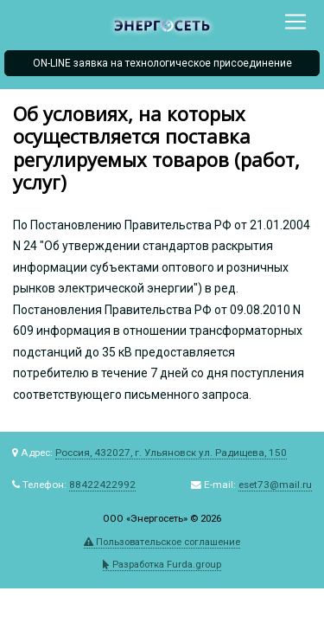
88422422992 (102, 484)
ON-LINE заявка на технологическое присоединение (162, 63)
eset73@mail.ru (275, 484)
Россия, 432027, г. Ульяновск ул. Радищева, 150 (171, 452)
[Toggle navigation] (295, 21)
